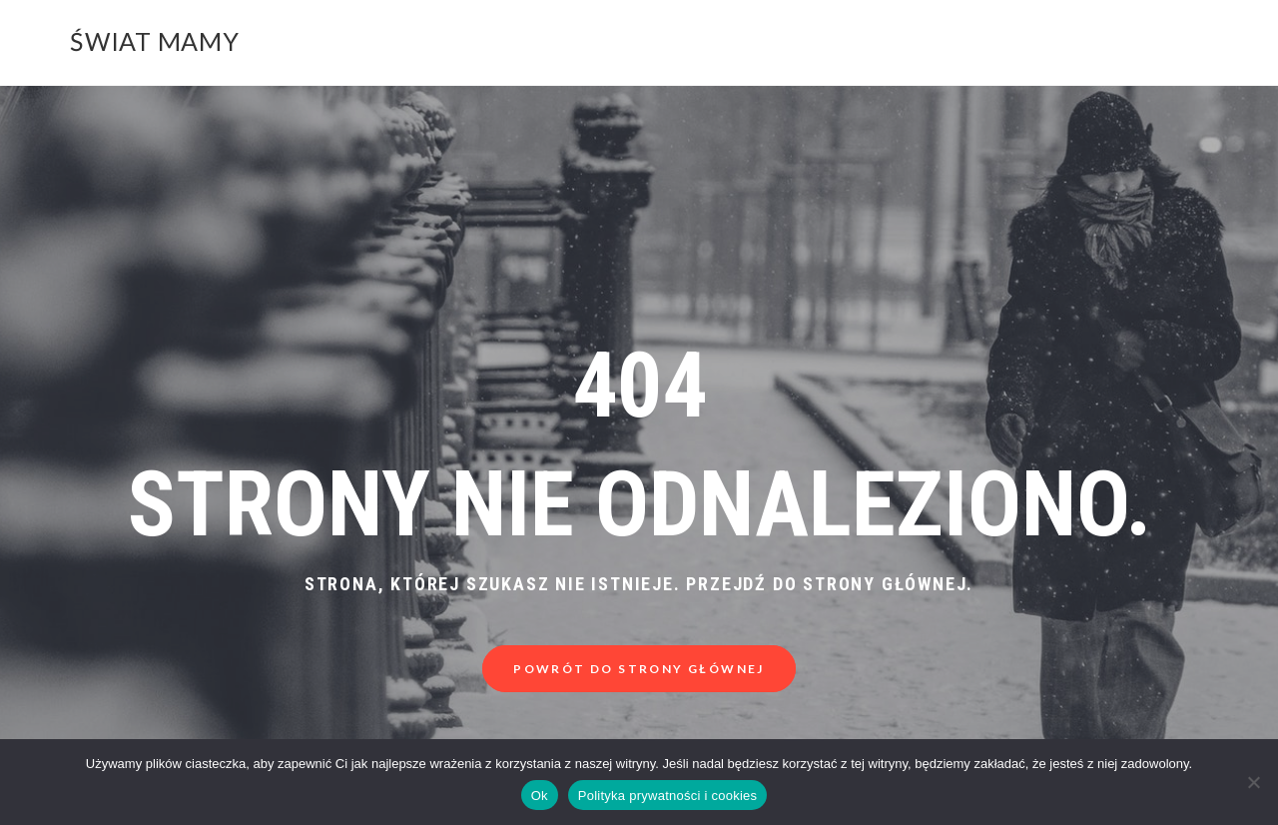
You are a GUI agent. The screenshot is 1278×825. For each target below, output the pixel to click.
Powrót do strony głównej (639, 668)
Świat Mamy (155, 41)
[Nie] (1253, 782)
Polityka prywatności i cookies (667, 795)
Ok (539, 795)
